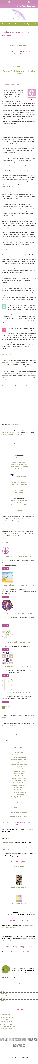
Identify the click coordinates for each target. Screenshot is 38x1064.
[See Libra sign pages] (27, 1045)
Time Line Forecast (9, 839)
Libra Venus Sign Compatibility (19, 508)
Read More (5, 571)
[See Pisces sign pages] (23, 1052)
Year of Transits (8, 846)
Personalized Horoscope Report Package (16, 850)
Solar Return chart (19, 534)
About (2, 994)
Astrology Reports (19, 756)
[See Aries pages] (2, 1045)
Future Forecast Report (22, 479)
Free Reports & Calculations (19, 800)
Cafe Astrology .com (19, 14)
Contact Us (4, 997)
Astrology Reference (19, 790)
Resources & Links (19, 797)
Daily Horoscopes (5, 1022)
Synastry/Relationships (19, 783)
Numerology (19, 514)
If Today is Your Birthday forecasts (19, 820)
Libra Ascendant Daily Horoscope (19, 470)
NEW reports (13, 857)
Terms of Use (4, 999)
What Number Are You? (19, 907)
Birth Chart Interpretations (18, 758)
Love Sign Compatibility (19, 779)
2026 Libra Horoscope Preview (19, 588)
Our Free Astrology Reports (19, 815)
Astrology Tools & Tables (19, 788)
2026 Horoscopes (19, 811)
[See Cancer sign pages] (15, 1045)
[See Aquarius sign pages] (19, 1052)
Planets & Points (19, 776)
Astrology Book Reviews (19, 795)
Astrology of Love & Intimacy (19, 767)
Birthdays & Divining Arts (19, 781)
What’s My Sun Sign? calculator (22, 522)
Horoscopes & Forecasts (19, 760)
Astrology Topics (19, 793)
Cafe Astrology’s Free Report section (12, 437)
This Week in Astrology (6, 1032)
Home (2, 992)
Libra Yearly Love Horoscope (19, 467)
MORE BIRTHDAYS (19, 49)
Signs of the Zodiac (19, 774)
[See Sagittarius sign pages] (36, 1045)
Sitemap (3, 1001)
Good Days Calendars (6, 1027)
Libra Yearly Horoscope (19, 465)
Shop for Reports (5, 1018)
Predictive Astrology (19, 786)
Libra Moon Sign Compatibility (19, 506)
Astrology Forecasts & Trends (19, 763)
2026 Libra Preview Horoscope (19, 485)
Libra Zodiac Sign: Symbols (19, 669)
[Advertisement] (19, 409)
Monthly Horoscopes (6, 1025)
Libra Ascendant (19, 495)
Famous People (19, 772)
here (34, 917)
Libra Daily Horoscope (19, 461)
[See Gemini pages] (11, 1045)
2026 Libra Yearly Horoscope (19, 487)
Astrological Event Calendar (24, 955)
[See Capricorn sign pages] (15, 1052)
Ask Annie (19, 770)
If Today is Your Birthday (12, 427)
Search (2, 1006)
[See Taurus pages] (6, 1045)
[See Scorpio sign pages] (31, 1045)
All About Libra (19, 493)
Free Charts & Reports (6, 1020)
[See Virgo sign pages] (23, 1045)
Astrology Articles (19, 765)
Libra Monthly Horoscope (19, 463)
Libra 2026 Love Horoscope (19, 617)
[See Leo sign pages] (19, 1045)
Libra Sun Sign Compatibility (19, 503)
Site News (3, 1004)
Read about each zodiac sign (19, 890)
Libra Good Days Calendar (19, 472)
